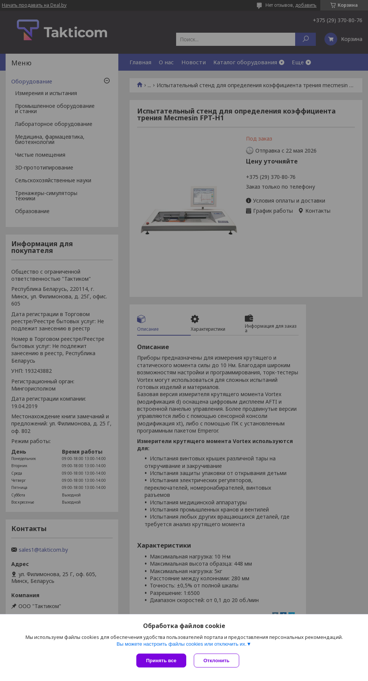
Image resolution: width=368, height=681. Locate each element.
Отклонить (216, 660)
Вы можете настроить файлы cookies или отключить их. (181, 644)
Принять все (161, 660)
